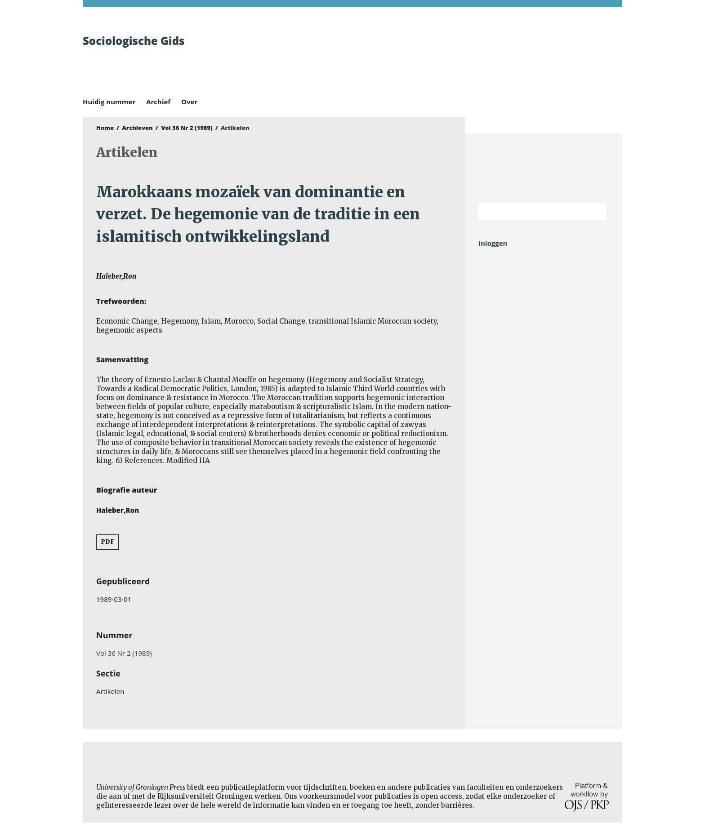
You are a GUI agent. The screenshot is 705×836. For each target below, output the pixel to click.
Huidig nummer (109, 101)
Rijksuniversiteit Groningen (543, 168)
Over (189, 101)
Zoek (595, 212)
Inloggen (492, 243)
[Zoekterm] (531, 212)
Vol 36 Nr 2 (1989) (187, 128)
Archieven (137, 128)
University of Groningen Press (482, 54)
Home (105, 128)
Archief (158, 101)
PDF (107, 542)
